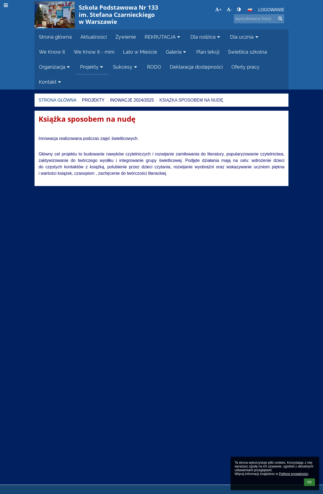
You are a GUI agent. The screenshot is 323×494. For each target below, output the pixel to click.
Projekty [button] (92, 67)
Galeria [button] (177, 52)
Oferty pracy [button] (245, 67)
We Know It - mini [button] (94, 52)
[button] (250, 10)
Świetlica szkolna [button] (247, 52)
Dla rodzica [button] (206, 37)
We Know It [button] (52, 52)
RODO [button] (154, 67)
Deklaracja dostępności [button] (196, 67)
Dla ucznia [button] (245, 37)
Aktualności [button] (93, 37)
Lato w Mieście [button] (140, 52)
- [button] (229, 9)
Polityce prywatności (293, 474)
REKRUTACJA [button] (163, 37)
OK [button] (309, 482)
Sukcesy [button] (125, 67)
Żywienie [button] (125, 37)
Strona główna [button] (55, 37)
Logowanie (271, 10)
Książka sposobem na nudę (191, 100)
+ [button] (218, 9)
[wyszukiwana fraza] (259, 19)
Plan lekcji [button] (207, 52)
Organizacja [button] (55, 67)
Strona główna (57, 100)
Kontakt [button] (51, 82)
